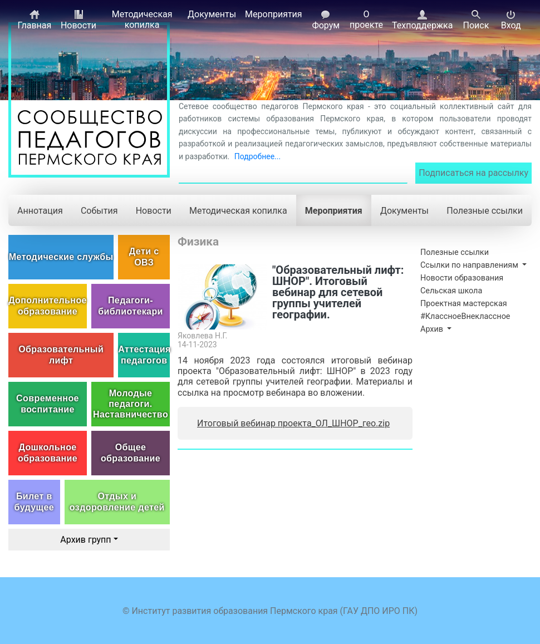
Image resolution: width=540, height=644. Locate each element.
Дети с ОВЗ (144, 257)
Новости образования (461, 278)
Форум (326, 20)
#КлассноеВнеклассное (465, 316)
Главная (34, 20)
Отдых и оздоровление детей (117, 501)
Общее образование (130, 453)
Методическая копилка (142, 19)
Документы (212, 14)
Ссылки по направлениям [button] (470, 265)
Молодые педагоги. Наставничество (130, 404)
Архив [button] (432, 329)
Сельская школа (451, 291)
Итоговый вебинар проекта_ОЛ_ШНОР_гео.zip (293, 423)
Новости (78, 20)
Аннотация (40, 210)
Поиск (476, 20)
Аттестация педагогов (144, 355)
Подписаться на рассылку (473, 173)
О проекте (366, 19)
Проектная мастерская (463, 303)
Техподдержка (422, 20)
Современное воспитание (47, 404)
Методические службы (61, 257)
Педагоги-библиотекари (130, 306)
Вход (511, 20)
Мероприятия (273, 14)
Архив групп (85, 539)
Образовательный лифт (61, 355)
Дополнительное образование (47, 306)
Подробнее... (257, 156)
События (99, 210)
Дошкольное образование (47, 453)
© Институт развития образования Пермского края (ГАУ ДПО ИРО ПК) (270, 611)
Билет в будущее (34, 501)
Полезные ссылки (484, 210)
